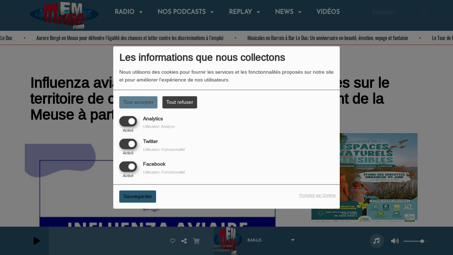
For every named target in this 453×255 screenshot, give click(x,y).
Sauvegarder (137, 196)
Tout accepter (138, 102)
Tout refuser (179, 102)
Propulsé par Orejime (317, 195)
